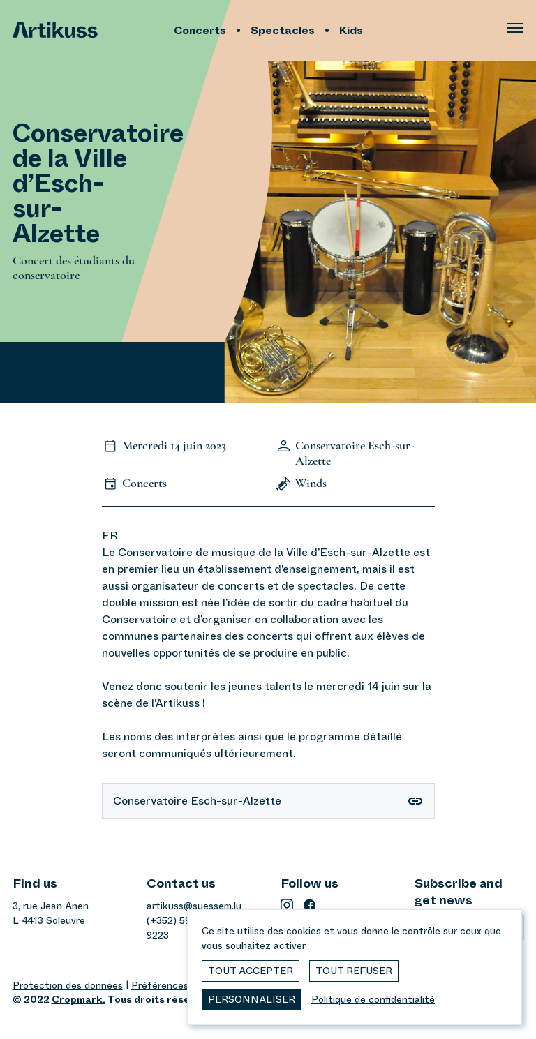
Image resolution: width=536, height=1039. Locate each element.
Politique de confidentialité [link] (373, 999)
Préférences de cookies (185, 985)
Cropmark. (78, 999)
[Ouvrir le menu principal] (515, 31)
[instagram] (287, 905)
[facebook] (310, 905)
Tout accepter (250, 971)
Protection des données (68, 985)
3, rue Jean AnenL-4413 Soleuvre (51, 913)
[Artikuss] (90, 30)
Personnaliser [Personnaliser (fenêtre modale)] (251, 999)
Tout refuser (353, 971)
